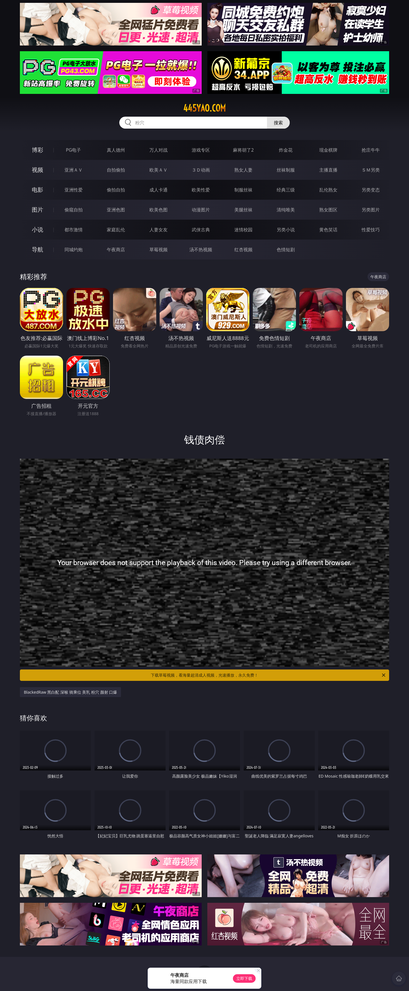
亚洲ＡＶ (73, 170)
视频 (37, 170)
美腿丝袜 (243, 210)
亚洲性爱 (73, 190)
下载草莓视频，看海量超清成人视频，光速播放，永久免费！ (268, 675)
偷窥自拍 (73, 210)
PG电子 (73, 150)
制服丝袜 (243, 190)
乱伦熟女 (328, 190)
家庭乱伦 (116, 229)
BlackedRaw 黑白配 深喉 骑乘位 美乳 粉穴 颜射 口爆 (70, 692)
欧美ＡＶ (158, 170)
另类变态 (371, 190)
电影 (37, 189)
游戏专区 (201, 150)
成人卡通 (158, 190)
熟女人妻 (243, 170)
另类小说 (286, 229)
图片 (37, 209)
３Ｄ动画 (201, 170)
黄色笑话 (328, 229)
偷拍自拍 (116, 190)
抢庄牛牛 (371, 150)
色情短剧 (286, 249)
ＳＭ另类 (371, 170)
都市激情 (73, 229)
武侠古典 (201, 229)
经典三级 (286, 190)
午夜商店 (116, 249)
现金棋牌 (328, 150)
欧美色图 (158, 210)
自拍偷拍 (116, 170)
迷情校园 (243, 229)
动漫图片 (201, 210)
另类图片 (371, 210)
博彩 (37, 150)
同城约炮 (73, 249)
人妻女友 (158, 229)
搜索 (278, 123)
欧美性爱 (201, 190)
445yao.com (204, 108)
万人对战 (158, 150)
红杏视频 (243, 249)
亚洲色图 (116, 210)
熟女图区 (328, 210)
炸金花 (286, 150)
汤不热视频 (200, 249)
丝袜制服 (286, 170)
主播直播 (328, 170)
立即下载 (244, 978)
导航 (37, 249)
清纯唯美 (286, 210)
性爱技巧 (371, 229)
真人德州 (116, 150)
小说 (37, 229)
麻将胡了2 (243, 150)
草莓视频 (158, 249)
